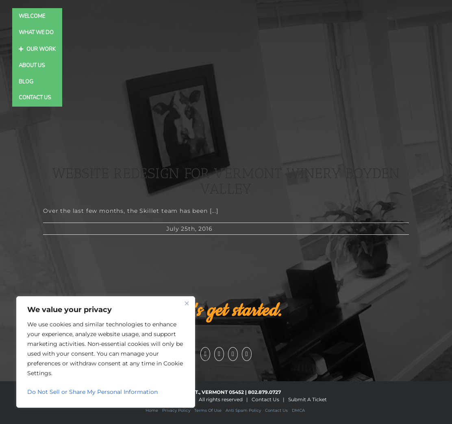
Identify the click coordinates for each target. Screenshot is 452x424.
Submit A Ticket (307, 399)
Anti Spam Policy (243, 410)
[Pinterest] (247, 354)
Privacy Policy (176, 410)
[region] (105, 352)
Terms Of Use (208, 410)
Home (152, 410)
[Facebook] (205, 354)
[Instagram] (233, 354)
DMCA (298, 410)
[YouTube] (219, 354)
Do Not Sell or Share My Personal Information (92, 392)
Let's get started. (226, 311)
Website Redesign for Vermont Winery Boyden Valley (226, 181)
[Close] (186, 303)
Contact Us (265, 399)
